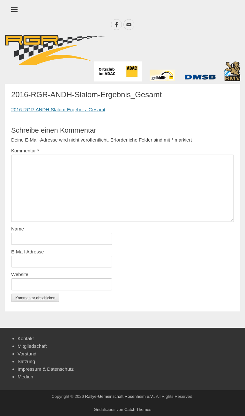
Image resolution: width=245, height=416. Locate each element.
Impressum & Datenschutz (46, 369)
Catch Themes (137, 409)
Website (19, 274)
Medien (25, 376)
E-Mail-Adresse (27, 251)
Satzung (26, 361)
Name (17, 228)
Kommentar (25, 150)
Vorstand (27, 353)
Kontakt (26, 338)
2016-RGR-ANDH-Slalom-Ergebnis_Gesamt (58, 109)
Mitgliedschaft (32, 346)
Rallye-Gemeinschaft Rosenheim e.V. (119, 396)
